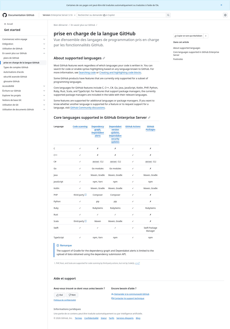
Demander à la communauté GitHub (130, 294)
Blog (138, 318)
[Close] (221, 4)
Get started (12, 30)
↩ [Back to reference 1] (136, 263)
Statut (103, 318)
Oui (59, 294)
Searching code (87, 72)
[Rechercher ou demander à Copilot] (124, 15)
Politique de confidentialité (65, 300)
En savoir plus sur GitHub (83, 25)
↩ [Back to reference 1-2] (138, 263)
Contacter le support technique (127, 298)
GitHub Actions (132, 126)
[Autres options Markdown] (205, 36)
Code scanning (80, 126)
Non (72, 294)
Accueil (8, 24)
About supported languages (79, 57)
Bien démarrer (61, 25)
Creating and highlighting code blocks (120, 72)
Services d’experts (124, 318)
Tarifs (111, 318)
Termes (78, 318)
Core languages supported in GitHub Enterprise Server (102, 117)
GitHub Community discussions (87, 107)
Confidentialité (91, 318)
